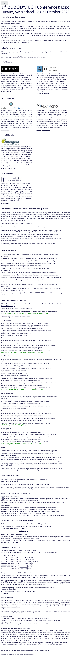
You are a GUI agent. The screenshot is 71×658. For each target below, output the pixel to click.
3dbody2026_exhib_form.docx (10, 481)
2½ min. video (24, 559)
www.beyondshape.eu (43, 130)
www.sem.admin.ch (14, 608)
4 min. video (23, 563)
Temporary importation (8, 590)
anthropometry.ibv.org (44, 93)
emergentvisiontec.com (8, 168)
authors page (23, 531)
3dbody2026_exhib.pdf (8, 306)
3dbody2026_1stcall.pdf (29, 550)
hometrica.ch (5, 203)
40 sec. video (27, 561)
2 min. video (23, 557)
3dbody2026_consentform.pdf (28, 540)
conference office (42, 650)
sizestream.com (6, 91)
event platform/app (32, 33)
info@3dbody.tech (45, 484)
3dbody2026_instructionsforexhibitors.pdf (14, 528)
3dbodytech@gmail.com (31, 488)
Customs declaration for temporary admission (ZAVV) (18, 591)
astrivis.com (5, 130)
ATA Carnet (5, 593)
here (29, 42)
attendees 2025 (52, 552)
